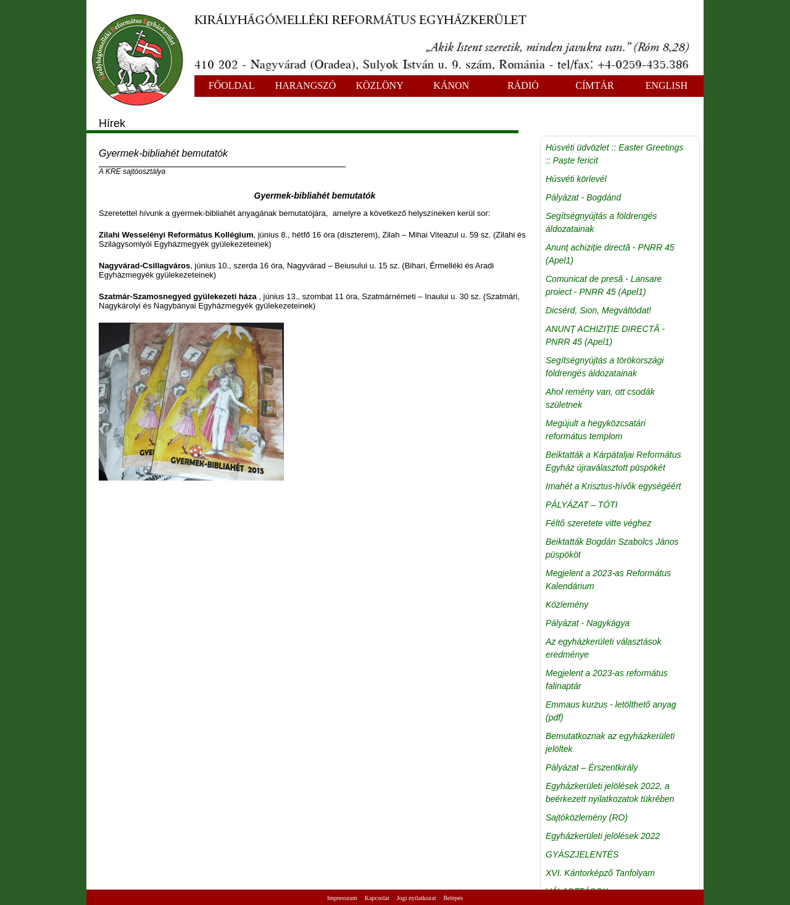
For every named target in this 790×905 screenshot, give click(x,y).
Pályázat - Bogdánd (583, 197)
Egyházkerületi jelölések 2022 (603, 836)
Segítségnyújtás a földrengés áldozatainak (601, 222)
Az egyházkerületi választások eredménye (604, 648)
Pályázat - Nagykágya (588, 623)
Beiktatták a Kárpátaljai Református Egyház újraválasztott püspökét (613, 461)
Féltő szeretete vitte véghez (598, 523)
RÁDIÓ (523, 85)
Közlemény (567, 605)
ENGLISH (667, 85)
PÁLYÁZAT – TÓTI (582, 505)
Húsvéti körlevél (576, 179)
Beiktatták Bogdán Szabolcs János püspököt (612, 548)
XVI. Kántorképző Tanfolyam (600, 873)
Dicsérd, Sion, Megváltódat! (598, 310)
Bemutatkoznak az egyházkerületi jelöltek (610, 742)
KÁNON (451, 85)
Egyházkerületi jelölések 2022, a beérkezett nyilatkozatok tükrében (610, 792)
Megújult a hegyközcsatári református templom (596, 429)
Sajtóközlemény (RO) (587, 817)
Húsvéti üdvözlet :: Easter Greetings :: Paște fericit (614, 154)
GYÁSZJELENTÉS (582, 854)
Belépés (453, 898)
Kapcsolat (377, 898)
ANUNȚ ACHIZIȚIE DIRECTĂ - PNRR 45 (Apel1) (605, 335)
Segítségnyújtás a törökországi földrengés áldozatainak (604, 366)
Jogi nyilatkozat (416, 898)
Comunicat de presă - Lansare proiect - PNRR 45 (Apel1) (604, 285)
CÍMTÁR (595, 85)
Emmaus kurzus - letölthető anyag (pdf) (611, 711)
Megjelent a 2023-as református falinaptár (607, 679)
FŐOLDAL (232, 85)
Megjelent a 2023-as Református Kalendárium (608, 579)
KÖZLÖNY (379, 85)
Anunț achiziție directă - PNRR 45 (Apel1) (610, 253)
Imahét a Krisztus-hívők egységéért (613, 486)
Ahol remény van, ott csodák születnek (600, 398)
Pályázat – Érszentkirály (592, 767)
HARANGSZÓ (305, 85)
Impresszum (342, 898)
